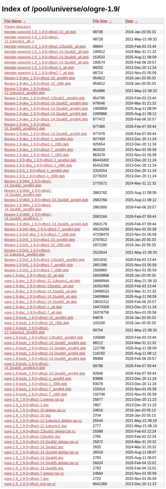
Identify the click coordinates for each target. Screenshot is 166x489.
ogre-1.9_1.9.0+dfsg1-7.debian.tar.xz (34, 473)
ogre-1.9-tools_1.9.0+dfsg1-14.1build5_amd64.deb (45, 359)
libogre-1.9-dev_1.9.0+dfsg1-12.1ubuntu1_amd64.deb (27, 91)
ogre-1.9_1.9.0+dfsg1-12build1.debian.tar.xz (40, 431)
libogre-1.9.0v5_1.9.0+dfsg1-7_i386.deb (36, 270)
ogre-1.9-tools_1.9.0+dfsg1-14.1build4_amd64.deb (45, 348)
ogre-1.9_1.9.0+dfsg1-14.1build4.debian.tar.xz (41, 452)
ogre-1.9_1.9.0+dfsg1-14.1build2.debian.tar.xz (41, 442)
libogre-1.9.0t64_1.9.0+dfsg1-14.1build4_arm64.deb (46, 200)
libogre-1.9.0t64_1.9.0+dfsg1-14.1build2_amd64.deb (28, 183)
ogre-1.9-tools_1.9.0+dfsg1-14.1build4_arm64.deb (44, 353)
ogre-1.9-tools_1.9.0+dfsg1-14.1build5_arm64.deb (44, 373)
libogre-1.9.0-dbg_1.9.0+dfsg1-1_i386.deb (38, 165)
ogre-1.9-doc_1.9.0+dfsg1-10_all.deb (34, 275)
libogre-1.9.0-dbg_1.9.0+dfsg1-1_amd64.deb (40, 160)
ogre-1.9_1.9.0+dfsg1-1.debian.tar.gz (34, 399)
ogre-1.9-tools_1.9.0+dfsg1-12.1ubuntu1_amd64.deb (26, 330)
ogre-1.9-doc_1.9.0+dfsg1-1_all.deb (33, 307)
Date (129, 21)
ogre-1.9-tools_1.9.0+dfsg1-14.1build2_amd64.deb (45, 343)
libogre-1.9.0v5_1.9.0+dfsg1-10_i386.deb (37, 245)
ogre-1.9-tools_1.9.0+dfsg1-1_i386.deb (35, 384)
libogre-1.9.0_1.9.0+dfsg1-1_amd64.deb (36, 171)
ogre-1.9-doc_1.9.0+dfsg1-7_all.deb (33, 312)
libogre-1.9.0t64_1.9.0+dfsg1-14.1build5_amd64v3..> (28, 217)
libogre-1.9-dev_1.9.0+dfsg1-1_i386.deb (36, 144)
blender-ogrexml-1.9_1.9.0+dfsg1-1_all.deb (39, 68)
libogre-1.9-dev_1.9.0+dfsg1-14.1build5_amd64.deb (46, 119)
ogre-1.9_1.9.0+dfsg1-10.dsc (27, 415)
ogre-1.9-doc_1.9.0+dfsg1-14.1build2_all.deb (40, 291)
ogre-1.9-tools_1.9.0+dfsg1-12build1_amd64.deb (43, 337)
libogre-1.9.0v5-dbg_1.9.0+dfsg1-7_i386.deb (40, 234)
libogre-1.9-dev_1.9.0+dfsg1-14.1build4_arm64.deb (45, 114)
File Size (100, 21)
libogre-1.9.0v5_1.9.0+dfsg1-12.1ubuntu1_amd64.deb (27, 252)
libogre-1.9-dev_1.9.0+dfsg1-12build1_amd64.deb (44, 98)
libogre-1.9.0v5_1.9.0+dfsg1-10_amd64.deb (39, 240)
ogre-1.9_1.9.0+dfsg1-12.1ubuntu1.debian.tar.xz (43, 421)
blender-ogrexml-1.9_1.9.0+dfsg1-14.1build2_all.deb (46, 52)
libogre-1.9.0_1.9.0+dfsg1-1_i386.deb (34, 176)
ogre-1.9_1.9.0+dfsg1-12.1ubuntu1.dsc (35, 426)
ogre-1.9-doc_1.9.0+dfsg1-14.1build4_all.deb (40, 296)
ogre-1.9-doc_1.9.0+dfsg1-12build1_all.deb (39, 286)
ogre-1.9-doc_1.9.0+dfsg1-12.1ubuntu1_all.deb (42, 281)
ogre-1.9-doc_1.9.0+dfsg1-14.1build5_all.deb (40, 302)
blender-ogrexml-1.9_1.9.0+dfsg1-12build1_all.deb (45, 46)
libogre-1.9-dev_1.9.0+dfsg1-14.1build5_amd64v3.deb (27, 126)
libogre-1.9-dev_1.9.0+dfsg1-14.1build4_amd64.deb (46, 108)
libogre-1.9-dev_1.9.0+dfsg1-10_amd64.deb (39, 78)
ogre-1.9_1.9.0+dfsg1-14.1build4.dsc (34, 458)
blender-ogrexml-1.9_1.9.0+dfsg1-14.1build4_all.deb (46, 57)
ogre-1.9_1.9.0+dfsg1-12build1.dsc (32, 437)
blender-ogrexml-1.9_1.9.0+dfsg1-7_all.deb (39, 73)
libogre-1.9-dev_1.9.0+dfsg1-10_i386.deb (37, 83)
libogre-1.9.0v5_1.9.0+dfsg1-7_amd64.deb (38, 265)
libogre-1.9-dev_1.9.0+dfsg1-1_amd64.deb (38, 139)
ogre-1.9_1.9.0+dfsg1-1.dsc (26, 405)
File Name (13, 21)
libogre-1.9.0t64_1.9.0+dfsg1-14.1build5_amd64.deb (28, 207)
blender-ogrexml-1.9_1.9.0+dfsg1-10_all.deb (40, 32)
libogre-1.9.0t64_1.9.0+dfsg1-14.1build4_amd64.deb (28, 193)
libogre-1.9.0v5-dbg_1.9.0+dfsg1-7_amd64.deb (42, 229)
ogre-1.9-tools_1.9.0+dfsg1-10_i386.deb (36, 323)
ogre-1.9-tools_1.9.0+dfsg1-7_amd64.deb (37, 389)
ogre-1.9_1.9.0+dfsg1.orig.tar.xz (30, 484)
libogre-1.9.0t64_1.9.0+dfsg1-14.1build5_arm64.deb (46, 224)
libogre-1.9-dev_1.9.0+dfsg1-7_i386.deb (36, 155)
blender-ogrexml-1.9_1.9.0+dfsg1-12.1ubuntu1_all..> (31, 39)
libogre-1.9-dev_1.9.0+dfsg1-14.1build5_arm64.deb (45, 134)
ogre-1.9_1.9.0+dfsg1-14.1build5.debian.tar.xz (41, 463)
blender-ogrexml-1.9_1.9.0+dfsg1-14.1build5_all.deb (46, 62)
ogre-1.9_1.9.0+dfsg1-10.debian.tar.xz (35, 410)
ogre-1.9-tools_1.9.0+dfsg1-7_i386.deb (35, 394)
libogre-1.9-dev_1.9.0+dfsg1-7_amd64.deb (38, 150)
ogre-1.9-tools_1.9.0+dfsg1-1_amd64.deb (37, 379)
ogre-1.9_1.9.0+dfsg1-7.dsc (26, 479)
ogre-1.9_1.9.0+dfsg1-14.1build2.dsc (34, 447)
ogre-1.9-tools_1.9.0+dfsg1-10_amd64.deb (38, 318)
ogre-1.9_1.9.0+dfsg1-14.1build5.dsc (34, 468)
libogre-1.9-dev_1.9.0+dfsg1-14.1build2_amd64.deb (46, 103)
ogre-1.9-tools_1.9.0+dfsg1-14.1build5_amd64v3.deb (26, 366)
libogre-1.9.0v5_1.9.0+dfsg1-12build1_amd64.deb (44, 260)
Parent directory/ (17, 27)
